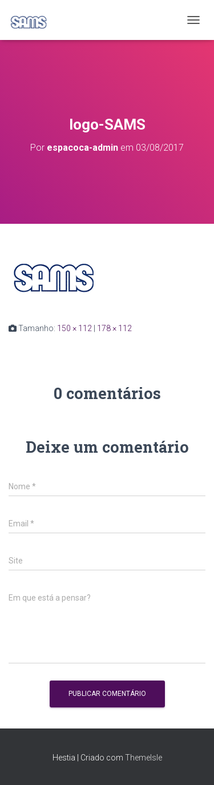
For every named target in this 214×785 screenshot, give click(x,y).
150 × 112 (74, 328)
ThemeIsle (143, 757)
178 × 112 (114, 328)
